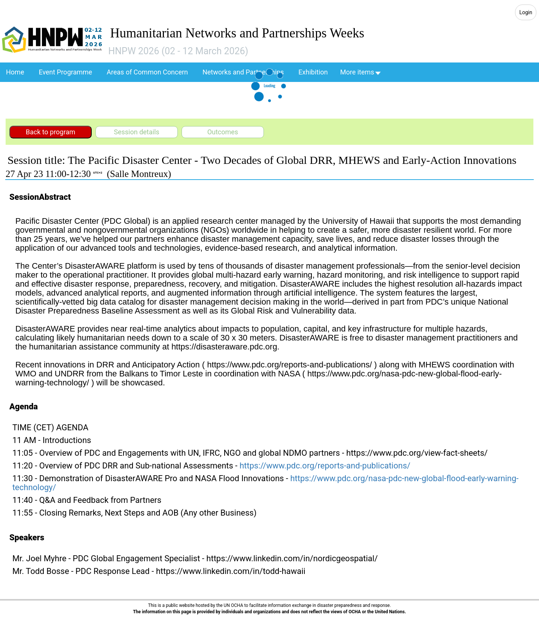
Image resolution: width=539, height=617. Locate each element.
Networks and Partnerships (243, 72)
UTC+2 (97, 172)
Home (15, 72)
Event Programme (65, 72)
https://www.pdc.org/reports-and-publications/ (325, 465)
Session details (136, 132)
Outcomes (222, 132)
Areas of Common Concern (147, 72)
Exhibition (313, 72)
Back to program (50, 132)
